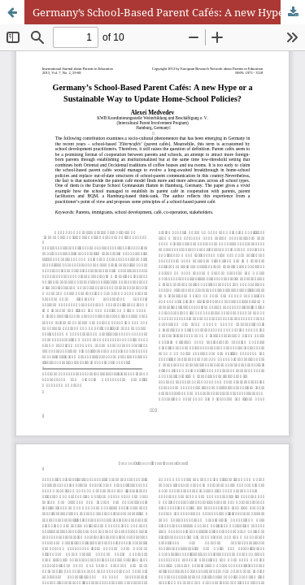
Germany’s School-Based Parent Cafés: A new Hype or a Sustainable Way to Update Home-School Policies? (169, 12)
